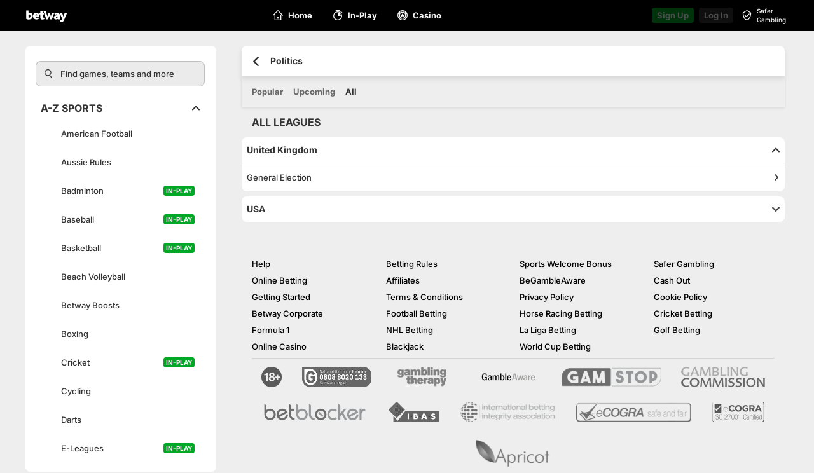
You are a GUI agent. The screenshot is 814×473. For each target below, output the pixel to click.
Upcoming (314, 91)
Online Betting (279, 280)
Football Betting (416, 313)
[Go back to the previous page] (256, 61)
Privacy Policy (547, 297)
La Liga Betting (548, 330)
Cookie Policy (680, 297)
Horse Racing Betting (561, 313)
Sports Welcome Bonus (566, 264)
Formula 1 (270, 330)
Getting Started (281, 297)
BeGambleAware (553, 280)
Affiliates (403, 280)
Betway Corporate (287, 313)
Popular (267, 91)
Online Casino (279, 346)
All (351, 91)
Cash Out (672, 280)
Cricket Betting (683, 313)
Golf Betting (677, 330)
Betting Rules (412, 264)
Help (261, 264)
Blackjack (405, 346)
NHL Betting (409, 330)
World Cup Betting (555, 346)
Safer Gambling (684, 264)
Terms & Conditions (424, 297)
